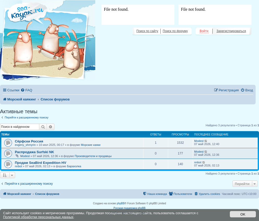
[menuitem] (26, 90)
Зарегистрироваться (231, 31)
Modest (199, 140)
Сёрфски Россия (29, 141)
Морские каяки (90, 144)
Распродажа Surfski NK (34, 152)
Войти (204, 31)
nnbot (18, 166)
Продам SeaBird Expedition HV (40, 163)
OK (243, 214)
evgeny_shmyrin (25, 144)
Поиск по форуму (175, 31)
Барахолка (74, 166)
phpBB (121, 203)
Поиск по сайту (147, 31)
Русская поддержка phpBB (129, 208)
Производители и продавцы (93, 156)
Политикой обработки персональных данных (38, 217)
